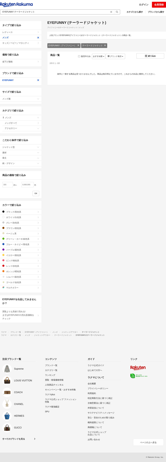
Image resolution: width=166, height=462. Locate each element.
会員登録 (159, 4)
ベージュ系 (20, 233)
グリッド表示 (115, 56)
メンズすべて (22, 123)
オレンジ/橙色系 (20, 271)
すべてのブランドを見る (13, 439)
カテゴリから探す (135, 12)
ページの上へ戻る (148, 442)
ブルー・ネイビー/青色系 (20, 244)
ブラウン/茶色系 (20, 228)
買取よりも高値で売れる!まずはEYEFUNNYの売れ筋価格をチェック (20, 315)
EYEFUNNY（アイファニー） (64, 45)
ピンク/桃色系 (20, 260)
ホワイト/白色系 (20, 217)
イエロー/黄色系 (20, 255)
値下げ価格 (20, 61)
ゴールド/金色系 (20, 282)
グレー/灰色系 (20, 222)
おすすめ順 (98, 56)
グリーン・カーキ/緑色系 (20, 239)
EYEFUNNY (20, 80)
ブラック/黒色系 (20, 212)
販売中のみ (84, 56)
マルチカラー (20, 287)
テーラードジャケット (94, 45)
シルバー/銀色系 (20, 277)
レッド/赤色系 (20, 266)
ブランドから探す (156, 12)
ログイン (143, 4)
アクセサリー (22, 128)
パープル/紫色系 (20, 250)
